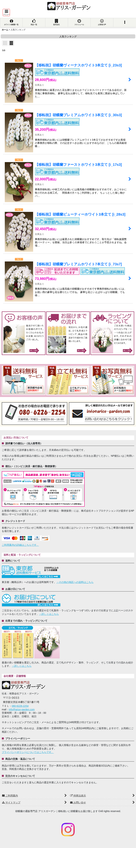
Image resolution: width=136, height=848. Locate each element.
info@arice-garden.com (22, 709)
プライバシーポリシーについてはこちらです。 (28, 752)
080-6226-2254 (20, 706)
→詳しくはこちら (49, 614)
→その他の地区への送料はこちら (75, 582)
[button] (6, 12)
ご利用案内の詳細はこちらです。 (20, 544)
